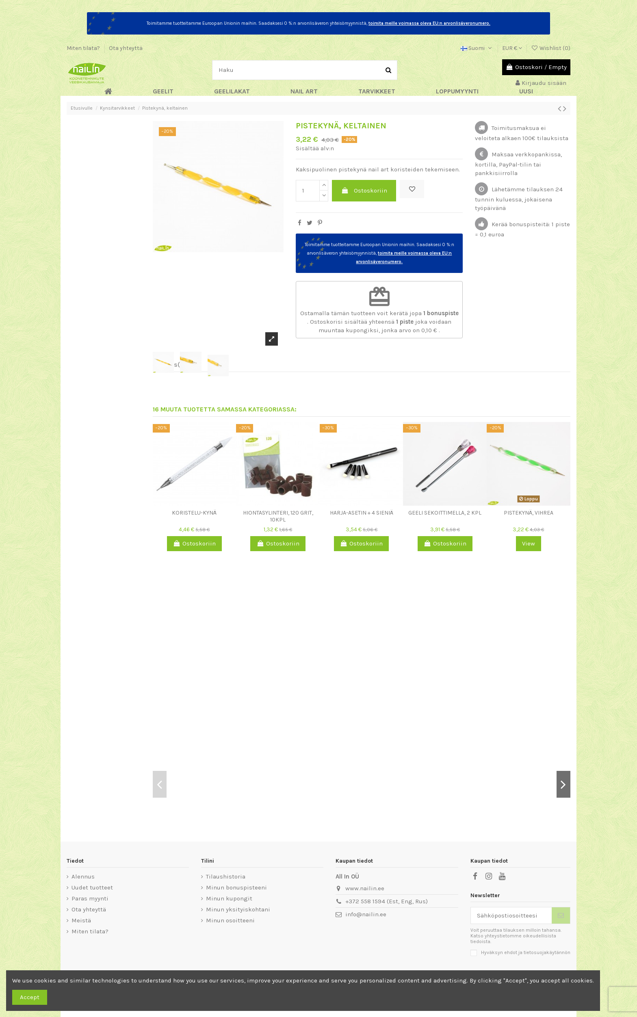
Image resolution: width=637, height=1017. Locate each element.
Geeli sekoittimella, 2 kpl (444, 512)
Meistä (81, 920)
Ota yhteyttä (126, 48)
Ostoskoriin (364, 190)
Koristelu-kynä (194, 512)
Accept (29, 997)
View (528, 543)
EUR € (512, 48)
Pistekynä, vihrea (528, 512)
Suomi (477, 48)
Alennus (83, 876)
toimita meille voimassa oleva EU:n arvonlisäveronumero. (429, 23)
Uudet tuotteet (92, 887)
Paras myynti (90, 898)
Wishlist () (550, 48)
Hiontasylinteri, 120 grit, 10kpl (278, 516)
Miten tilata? (84, 48)
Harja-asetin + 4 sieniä (361, 512)
